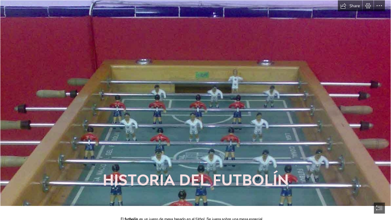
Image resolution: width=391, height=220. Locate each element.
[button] (350, 5)
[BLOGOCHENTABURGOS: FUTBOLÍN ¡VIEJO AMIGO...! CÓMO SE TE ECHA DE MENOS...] (195, 103)
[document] (195, 110)
